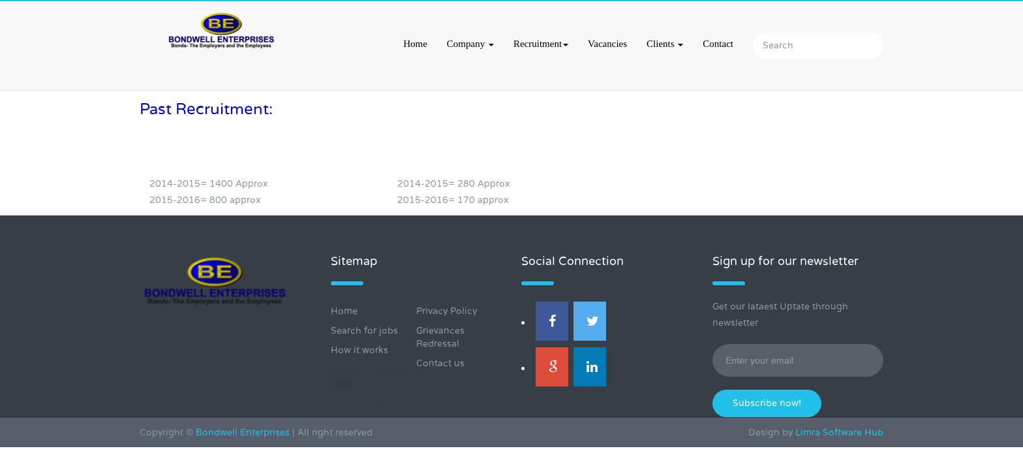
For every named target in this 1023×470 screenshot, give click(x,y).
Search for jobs (364, 330)
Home (415, 44)
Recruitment (540, 44)
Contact (718, 44)
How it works (359, 350)
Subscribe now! (767, 403)
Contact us (440, 363)
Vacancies (607, 44)
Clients (665, 44)
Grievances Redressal (440, 337)
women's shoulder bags (371, 376)
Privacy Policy (446, 311)
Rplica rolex (357, 402)
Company (470, 44)
